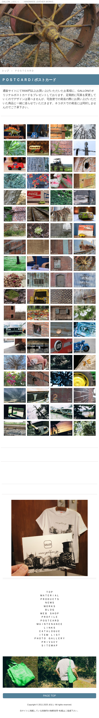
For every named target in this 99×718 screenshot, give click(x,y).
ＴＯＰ (49, 592)
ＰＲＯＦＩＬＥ (49, 617)
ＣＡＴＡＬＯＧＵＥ (49, 631)
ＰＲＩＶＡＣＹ (49, 642)
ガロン (51, 705)
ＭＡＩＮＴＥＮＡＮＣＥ (49, 624)
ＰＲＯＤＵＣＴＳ (49, 599)
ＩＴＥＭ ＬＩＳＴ (49, 634)
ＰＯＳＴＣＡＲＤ (49, 620)
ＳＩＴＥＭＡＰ (49, 645)
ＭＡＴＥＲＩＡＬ (49, 595)
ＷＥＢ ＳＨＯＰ (49, 613)
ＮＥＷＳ (49, 602)
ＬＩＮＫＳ (49, 627)
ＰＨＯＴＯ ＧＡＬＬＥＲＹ (49, 638)
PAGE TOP (49, 695)
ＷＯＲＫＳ (49, 606)
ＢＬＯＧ (49, 609)
